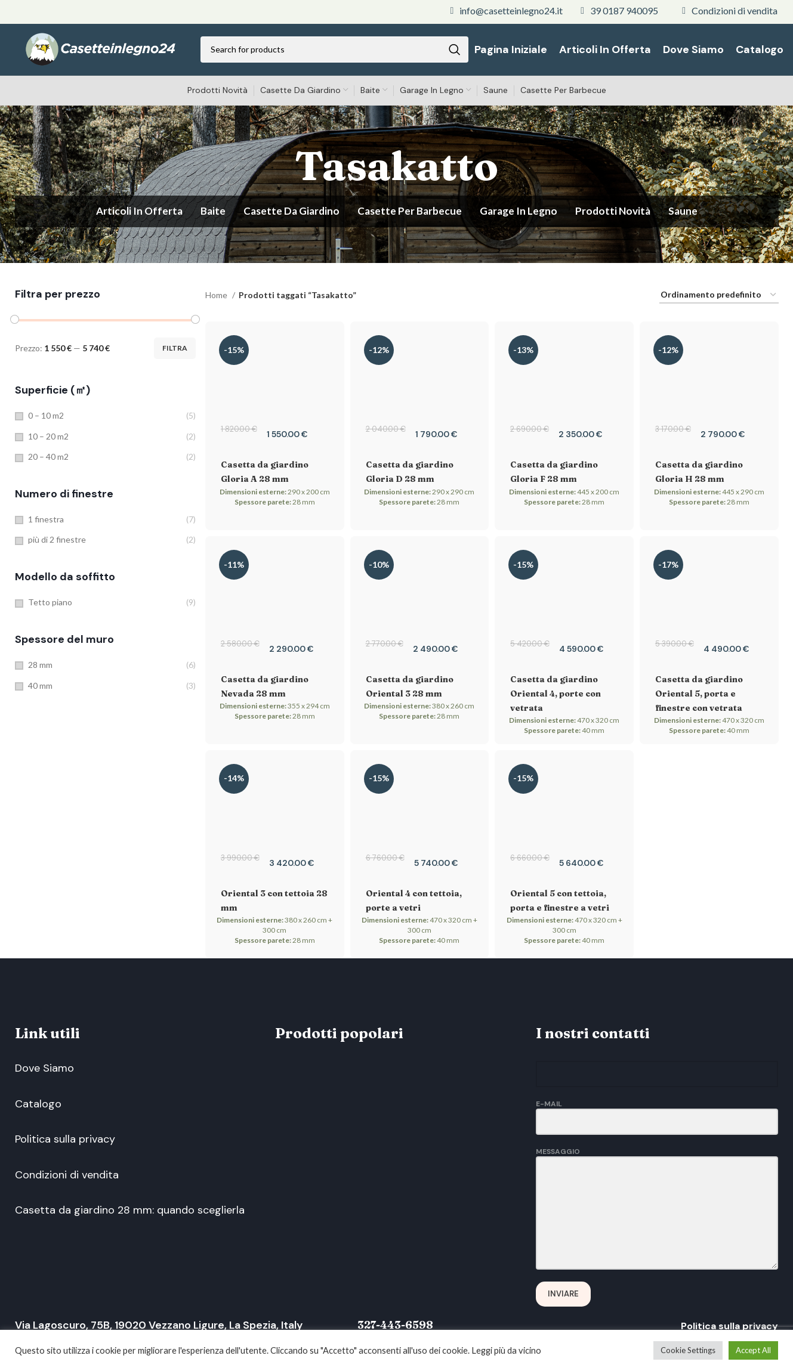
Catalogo (38, 1109)
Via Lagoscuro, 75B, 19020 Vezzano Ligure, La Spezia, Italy (161, 1329)
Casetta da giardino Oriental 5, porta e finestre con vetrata (699, 696)
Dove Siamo (44, 1071)
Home (217, 297)
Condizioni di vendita (67, 1185)
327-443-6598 (400, 1328)
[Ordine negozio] (719, 298)
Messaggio (657, 1185)
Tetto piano (50, 605)
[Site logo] (100, 50)
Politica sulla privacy (65, 1147)
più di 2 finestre (57, 542)
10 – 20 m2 (48, 439)
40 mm (40, 688)
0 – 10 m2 (46, 418)
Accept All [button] (753, 1350)
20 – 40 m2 (48, 459)
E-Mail (657, 1115)
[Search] (334, 51)
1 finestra (46, 521)
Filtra (174, 350)
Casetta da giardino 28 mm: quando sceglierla (130, 1224)
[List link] (506, 10)
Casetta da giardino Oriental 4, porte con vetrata (555, 696)
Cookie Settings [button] (688, 1350)
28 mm (40, 667)
